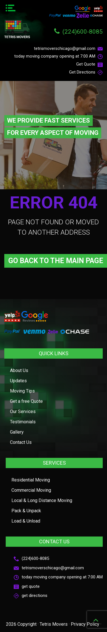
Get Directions (86, 72)
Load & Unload (25, 521)
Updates (18, 380)
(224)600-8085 (82, 31)
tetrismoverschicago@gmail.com (68, 48)
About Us (19, 370)
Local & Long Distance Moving (41, 500)
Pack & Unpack (26, 510)
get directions (30, 595)
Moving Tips (22, 391)
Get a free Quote (26, 401)
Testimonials (23, 421)
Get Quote (89, 64)
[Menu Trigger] (10, 8)
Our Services (23, 411)
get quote (27, 586)
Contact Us (21, 442)
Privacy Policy (85, 624)
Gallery (17, 432)
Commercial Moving (31, 490)
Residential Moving (30, 480)
